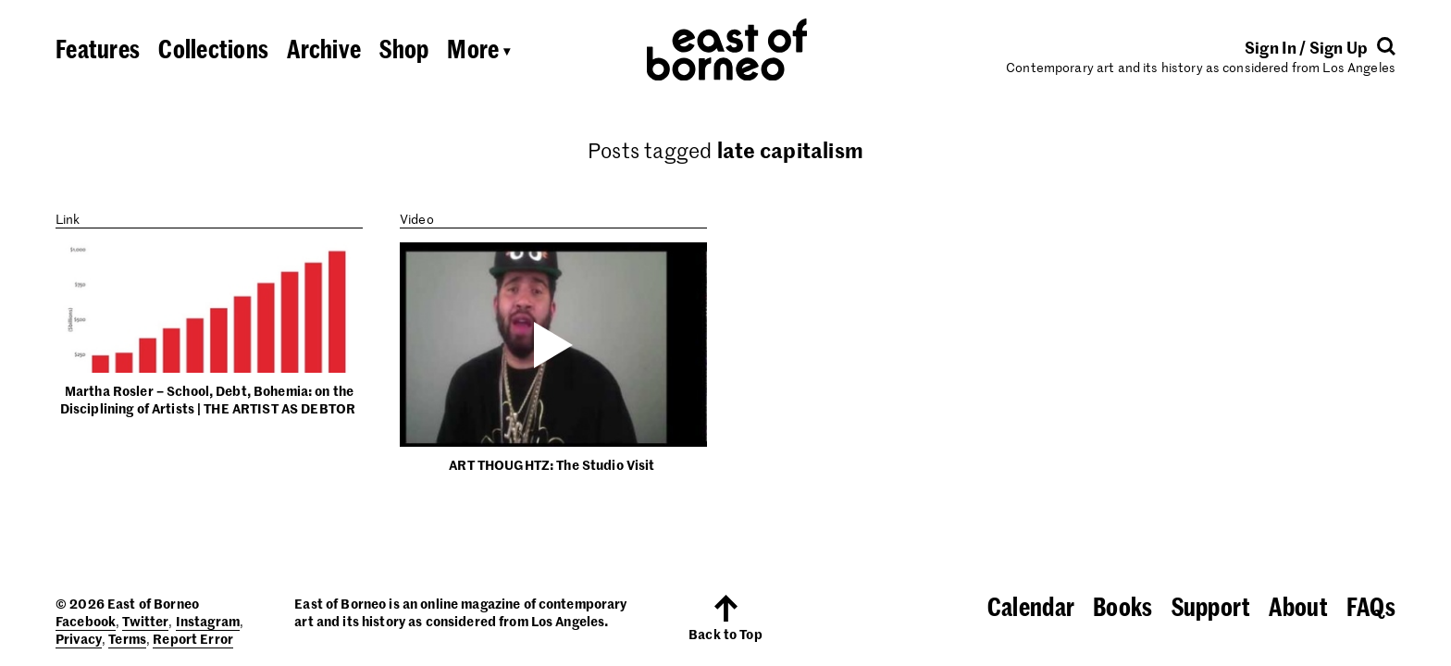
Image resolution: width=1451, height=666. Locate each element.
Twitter (145, 620)
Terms (127, 638)
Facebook (86, 620)
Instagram (208, 620)
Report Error (193, 638)
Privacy (79, 638)
